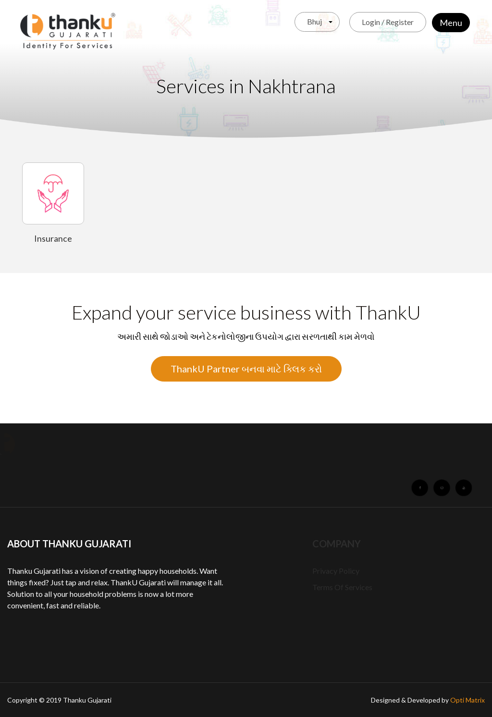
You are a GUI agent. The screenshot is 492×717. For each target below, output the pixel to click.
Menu (451, 22)
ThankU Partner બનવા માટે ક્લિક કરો (246, 368)
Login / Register (388, 21)
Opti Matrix (467, 700)
